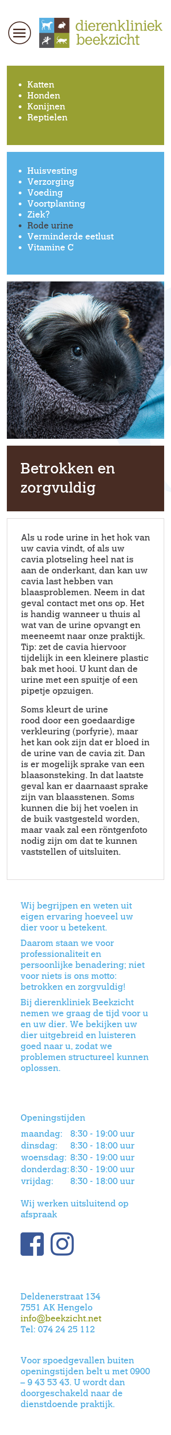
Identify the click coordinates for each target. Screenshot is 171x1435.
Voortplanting (56, 203)
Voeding (45, 192)
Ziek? (38, 214)
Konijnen (46, 106)
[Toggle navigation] (19, 32)
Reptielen (47, 117)
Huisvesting (52, 171)
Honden (43, 95)
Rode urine (50, 225)
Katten (40, 84)
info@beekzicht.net (61, 1318)
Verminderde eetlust (70, 236)
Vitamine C (50, 247)
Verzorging (50, 182)
